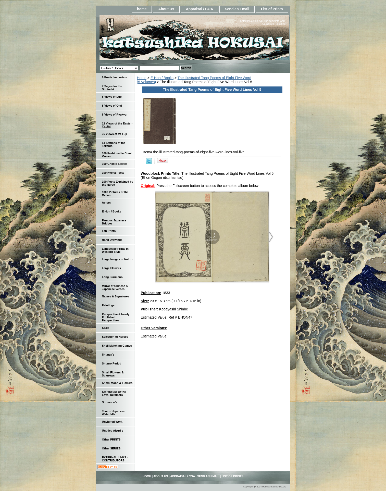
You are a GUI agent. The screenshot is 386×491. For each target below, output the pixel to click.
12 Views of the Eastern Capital (117, 125)
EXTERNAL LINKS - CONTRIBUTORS (115, 459)
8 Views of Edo (112, 96)
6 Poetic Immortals (114, 77)
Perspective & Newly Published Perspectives (116, 317)
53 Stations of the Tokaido (114, 144)
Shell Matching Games (117, 345)
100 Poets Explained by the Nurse (117, 183)
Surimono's (109, 402)
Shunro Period (111, 363)
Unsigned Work (112, 421)
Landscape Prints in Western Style (115, 250)
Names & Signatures (115, 296)
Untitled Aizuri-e (112, 430)
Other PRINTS (111, 439)
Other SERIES (111, 448)
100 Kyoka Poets (113, 172)
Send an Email (237, 9)
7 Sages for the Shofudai (112, 88)
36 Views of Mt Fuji (114, 133)
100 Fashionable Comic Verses (117, 155)
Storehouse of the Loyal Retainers (114, 393)
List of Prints (272, 9)
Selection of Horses (115, 336)
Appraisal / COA (199, 9)
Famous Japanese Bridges (114, 222)
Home (141, 78)
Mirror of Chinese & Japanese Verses (115, 287)
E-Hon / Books (162, 78)
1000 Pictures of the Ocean (115, 194)
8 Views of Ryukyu (114, 114)
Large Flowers (111, 268)
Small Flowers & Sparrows (113, 374)
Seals (105, 327)
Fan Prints (109, 230)
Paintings (108, 305)
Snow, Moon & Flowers (117, 382)
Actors (106, 202)
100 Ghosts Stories (115, 163)
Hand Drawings (112, 239)
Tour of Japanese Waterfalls (113, 413)
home (141, 9)
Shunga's (108, 354)
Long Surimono (112, 277)
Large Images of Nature (117, 259)
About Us (166, 9)
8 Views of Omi (112, 105)
